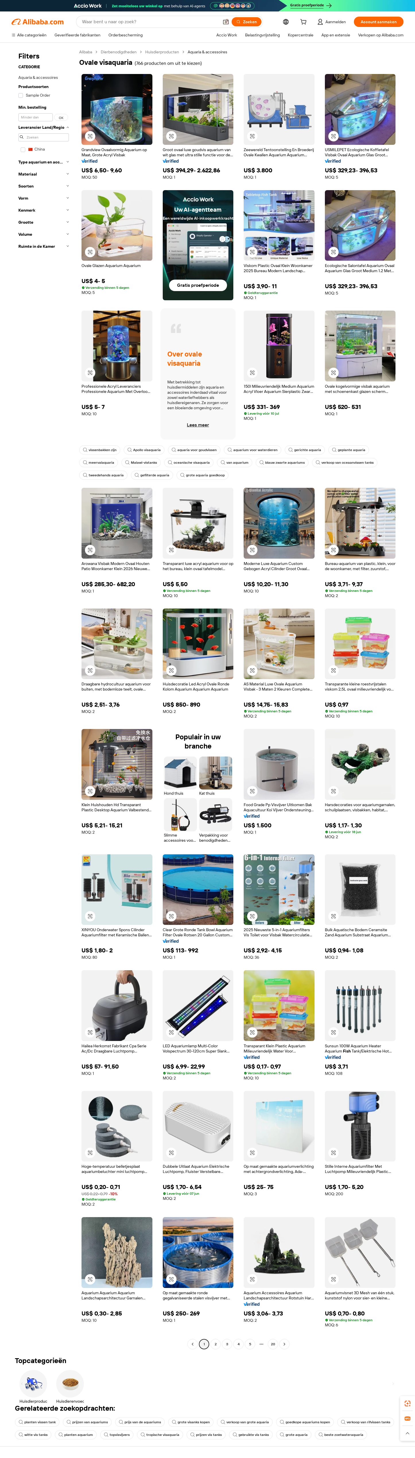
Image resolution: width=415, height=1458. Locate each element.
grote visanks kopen (191, 1422)
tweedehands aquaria (103, 475)
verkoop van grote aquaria (245, 1422)
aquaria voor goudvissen (194, 450)
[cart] (304, 22)
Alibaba (85, 52)
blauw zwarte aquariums (282, 462)
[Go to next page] (284, 1344)
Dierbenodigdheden (119, 52)
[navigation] (43, 699)
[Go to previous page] (192, 1344)
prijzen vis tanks (206, 1434)
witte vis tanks (33, 1434)
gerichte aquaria (304, 450)
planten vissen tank (37, 1422)
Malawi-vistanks (141, 462)
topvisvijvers (117, 1434)
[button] (225, 21)
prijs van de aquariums (140, 1422)
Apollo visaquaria (144, 450)
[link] (407, 1403)
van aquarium (235, 462)
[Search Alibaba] (150, 22)
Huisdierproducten (162, 52)
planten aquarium (76, 1434)
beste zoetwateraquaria (341, 1434)
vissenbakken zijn (100, 450)
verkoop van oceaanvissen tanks (345, 462)
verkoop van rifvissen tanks (365, 1422)
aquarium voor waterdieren (253, 450)
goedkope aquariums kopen (305, 1422)
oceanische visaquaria (189, 462)
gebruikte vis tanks (251, 1434)
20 (273, 1344)
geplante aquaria (348, 450)
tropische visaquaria (160, 1434)
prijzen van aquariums (87, 1422)
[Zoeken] (246, 21)
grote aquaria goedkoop (202, 475)
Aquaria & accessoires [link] (207, 52)
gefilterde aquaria (152, 475)
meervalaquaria (98, 462)
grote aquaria (294, 1434)
